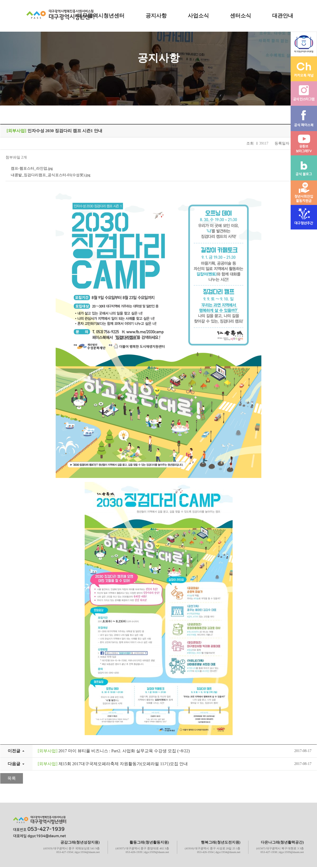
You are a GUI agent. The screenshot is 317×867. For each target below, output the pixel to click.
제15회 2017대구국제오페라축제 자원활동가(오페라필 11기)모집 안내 (113, 763)
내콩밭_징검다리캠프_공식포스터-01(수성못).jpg (50, 175)
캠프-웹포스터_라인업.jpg (32, 168)
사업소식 (198, 15)
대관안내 (282, 15)
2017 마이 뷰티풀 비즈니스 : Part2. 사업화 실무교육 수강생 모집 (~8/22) (114, 751)
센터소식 (240, 15)
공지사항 (156, 15)
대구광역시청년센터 (100, 15)
